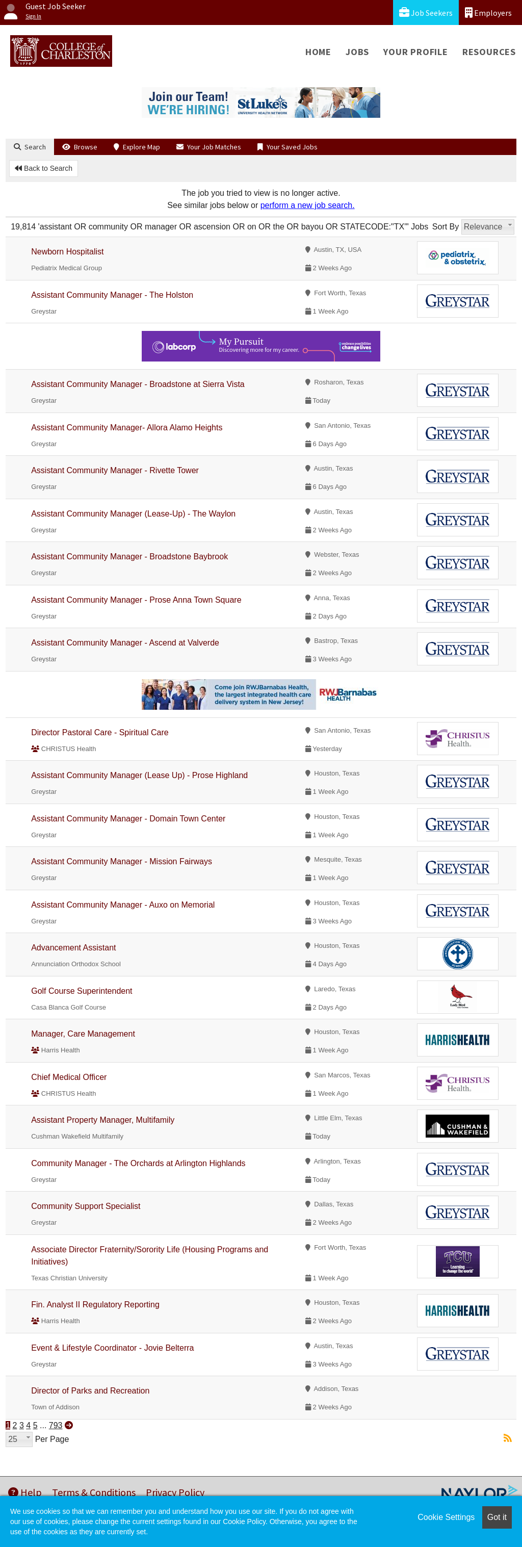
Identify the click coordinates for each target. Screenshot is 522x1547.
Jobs (357, 52)
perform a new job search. (307, 205)
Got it (497, 1517)
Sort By (445, 226)
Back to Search (43, 168)
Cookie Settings (446, 1517)
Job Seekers (426, 12)
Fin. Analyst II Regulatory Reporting (95, 1304)
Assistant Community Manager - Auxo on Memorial (123, 904)
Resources (489, 52)
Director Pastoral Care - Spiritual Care (99, 732)
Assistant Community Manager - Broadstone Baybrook (129, 556)
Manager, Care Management (83, 1033)
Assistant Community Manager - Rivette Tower (115, 470)
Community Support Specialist (85, 1206)
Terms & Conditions (94, 1492)
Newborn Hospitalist (67, 251)
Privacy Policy (175, 1492)
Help (25, 1492)
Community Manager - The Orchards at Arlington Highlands (138, 1163)
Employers (488, 12)
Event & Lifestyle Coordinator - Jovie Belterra (112, 1348)
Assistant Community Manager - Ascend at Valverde (125, 642)
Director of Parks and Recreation (90, 1390)
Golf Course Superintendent (81, 991)
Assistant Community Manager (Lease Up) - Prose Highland (139, 775)
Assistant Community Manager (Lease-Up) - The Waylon (133, 513)
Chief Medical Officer (69, 1077)
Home (318, 52)
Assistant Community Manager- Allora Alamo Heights (126, 427)
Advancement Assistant (73, 947)
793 (56, 1425)
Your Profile (415, 52)
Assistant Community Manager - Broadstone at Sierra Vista (138, 384)
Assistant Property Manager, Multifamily (102, 1120)
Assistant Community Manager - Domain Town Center (128, 818)
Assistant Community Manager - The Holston (112, 295)
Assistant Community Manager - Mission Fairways (121, 861)
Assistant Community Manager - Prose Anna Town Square (136, 600)
